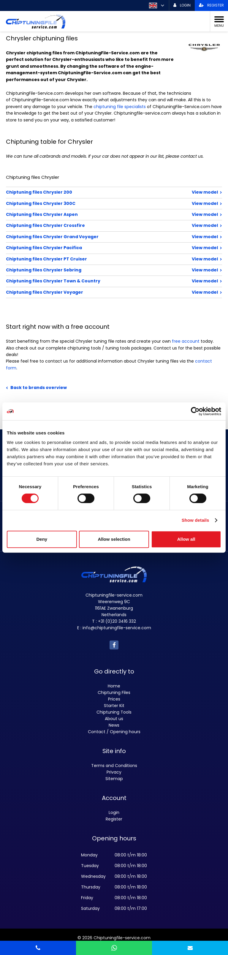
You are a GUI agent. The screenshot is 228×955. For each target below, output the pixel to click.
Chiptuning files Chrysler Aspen (94, 214)
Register (114, 819)
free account (186, 341)
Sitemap (114, 779)
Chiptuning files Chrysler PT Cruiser (94, 259)
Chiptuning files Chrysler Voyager (94, 292)
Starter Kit (114, 706)
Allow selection (114, 539)
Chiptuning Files (114, 692)
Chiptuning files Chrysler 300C (94, 203)
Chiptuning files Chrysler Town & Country (94, 281)
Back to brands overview (38, 387)
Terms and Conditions (114, 766)
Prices (114, 699)
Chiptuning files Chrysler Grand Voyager (94, 236)
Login (114, 812)
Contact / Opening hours (114, 732)
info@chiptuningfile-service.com (117, 628)
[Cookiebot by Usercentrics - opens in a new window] (195, 411)
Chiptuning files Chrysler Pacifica (94, 247)
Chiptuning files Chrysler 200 (94, 192)
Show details (195, 520)
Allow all (186, 539)
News (114, 725)
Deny (41, 539)
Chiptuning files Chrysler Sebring (94, 270)
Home (114, 686)
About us (114, 719)
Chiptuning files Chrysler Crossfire (94, 225)
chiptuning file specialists (120, 107)
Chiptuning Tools (114, 712)
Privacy (114, 772)
